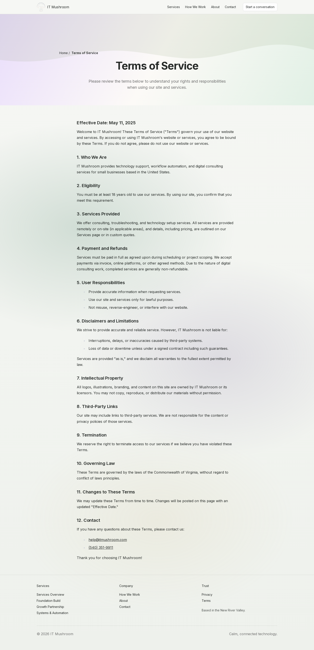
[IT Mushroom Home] (53, 7)
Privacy (207, 594)
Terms (206, 600)
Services (173, 7)
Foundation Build (48, 600)
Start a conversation (260, 7)
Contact (230, 7)
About (215, 7)
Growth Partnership (50, 607)
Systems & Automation (52, 613)
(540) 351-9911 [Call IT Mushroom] (101, 547)
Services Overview (50, 594)
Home (63, 53)
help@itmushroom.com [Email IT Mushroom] (108, 539)
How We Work (195, 7)
